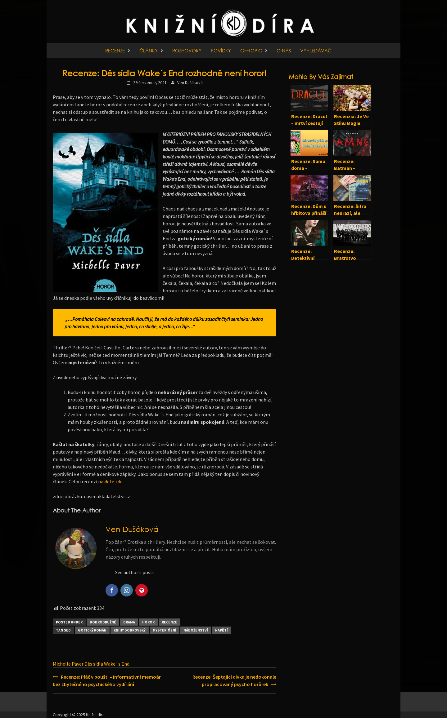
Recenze (115, 50)
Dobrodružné (103, 622)
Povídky (221, 50)
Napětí (221, 630)
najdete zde (110, 481)
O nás (284, 50)
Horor (148, 622)
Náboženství (195, 630)
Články (148, 50)
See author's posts (135, 572)
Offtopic (251, 50)
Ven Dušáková (190, 82)
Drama (129, 622)
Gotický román (92, 630)
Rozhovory (186, 50)
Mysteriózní (164, 630)
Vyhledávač (316, 50)
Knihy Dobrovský (130, 630)
